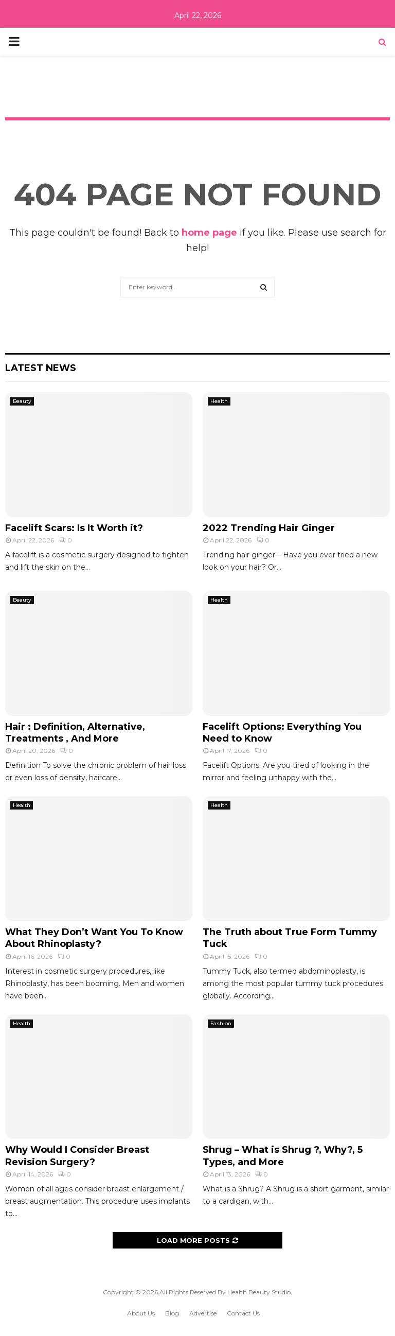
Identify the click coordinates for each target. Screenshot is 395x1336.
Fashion (220, 1023)
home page (209, 232)
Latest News (40, 368)
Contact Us (243, 1313)
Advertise (203, 1313)
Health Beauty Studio (259, 1292)
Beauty (22, 401)
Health (219, 401)
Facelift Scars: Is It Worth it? (74, 528)
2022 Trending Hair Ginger (269, 528)
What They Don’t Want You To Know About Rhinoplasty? (94, 938)
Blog (172, 1313)
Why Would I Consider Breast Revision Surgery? (77, 1155)
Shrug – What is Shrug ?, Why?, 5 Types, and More (283, 1155)
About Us (141, 1313)
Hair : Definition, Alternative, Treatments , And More (75, 732)
